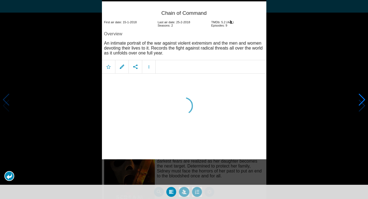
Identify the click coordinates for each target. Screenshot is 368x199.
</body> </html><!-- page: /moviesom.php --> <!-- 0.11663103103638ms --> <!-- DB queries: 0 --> (184, 99)
